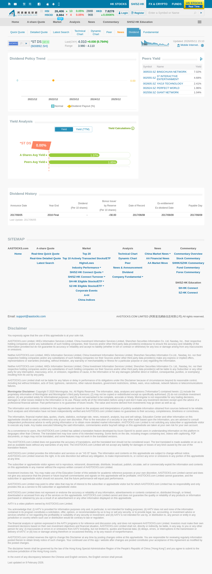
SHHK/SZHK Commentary (188, 262)
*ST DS (36, 41)
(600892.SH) (39, 46)
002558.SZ (149, 92)
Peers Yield (151, 58)
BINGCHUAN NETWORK (172, 71)
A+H (86, 295)
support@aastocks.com (31, 316)
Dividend (127, 272)
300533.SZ (149, 71)
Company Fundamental (127, 276)
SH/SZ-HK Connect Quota (86, 272)
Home (18, 253)
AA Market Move (158, 262)
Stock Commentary (188, 258)
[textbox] (175, 13)
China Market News (158, 253)
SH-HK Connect (188, 288)
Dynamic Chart (128, 258)
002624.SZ (149, 87)
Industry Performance (86, 267)
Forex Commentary (188, 272)
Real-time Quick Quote (45, 253)
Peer (128, 262)
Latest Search (45, 262)
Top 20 (86, 253)
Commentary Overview (188, 253)
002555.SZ (149, 77)
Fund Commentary (188, 267)
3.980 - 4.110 (86, 45)
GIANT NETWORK (168, 92)
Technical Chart (128, 253)
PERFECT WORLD (168, 87)
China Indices (86, 299)
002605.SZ (149, 83)
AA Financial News (157, 258)
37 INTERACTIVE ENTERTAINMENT (168, 78)
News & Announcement (127, 267)
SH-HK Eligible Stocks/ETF (86, 281)
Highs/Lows (86, 262)
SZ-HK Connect (188, 292)
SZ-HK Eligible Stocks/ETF (86, 286)
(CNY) (73, 41)
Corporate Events (86, 290)
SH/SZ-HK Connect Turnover (86, 276)
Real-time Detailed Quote (45, 258)
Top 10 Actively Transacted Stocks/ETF (86, 258)
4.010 (82, 42)
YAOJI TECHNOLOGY (170, 83)
